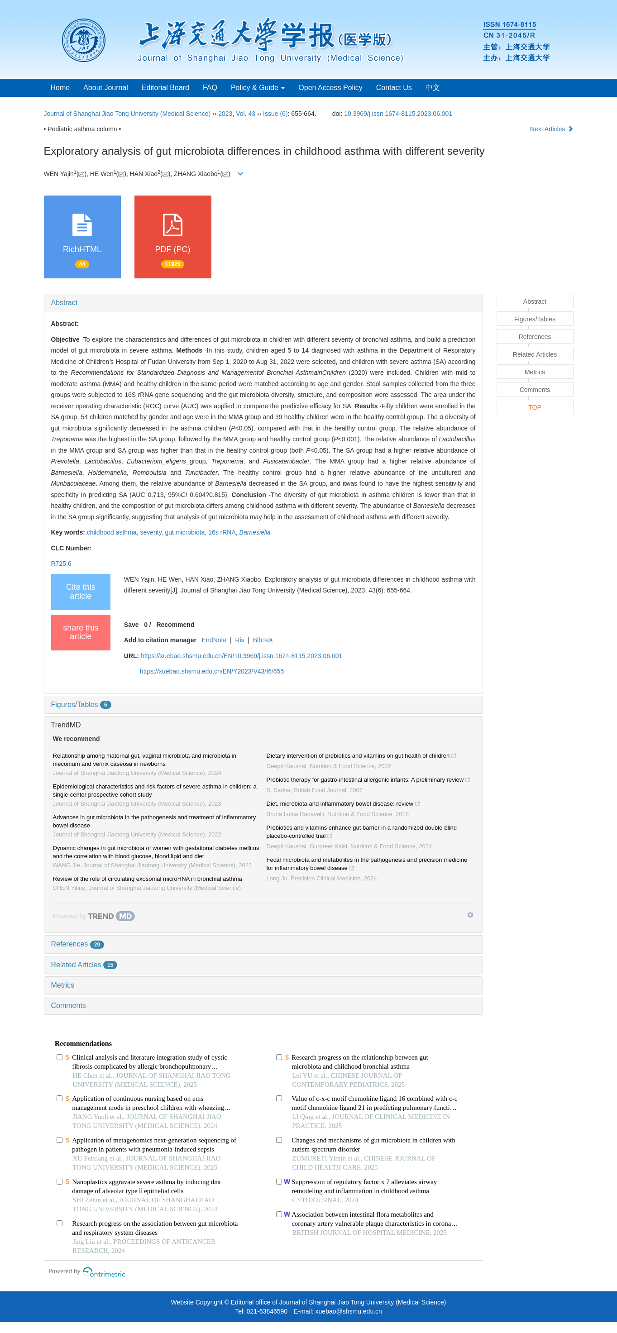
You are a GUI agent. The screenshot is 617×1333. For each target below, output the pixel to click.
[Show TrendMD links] (470, 914)
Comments (68, 1005)
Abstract (64, 302)
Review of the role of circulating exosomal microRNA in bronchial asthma (147, 878)
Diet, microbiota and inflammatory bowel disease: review (344, 804)
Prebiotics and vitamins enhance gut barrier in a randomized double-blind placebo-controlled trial (362, 832)
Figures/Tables (81, 704)
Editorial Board (165, 87)
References (78, 944)
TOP (534, 407)
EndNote (214, 640)
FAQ (210, 87)
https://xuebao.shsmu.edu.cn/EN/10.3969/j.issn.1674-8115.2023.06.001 (241, 655)
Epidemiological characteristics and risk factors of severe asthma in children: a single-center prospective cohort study (155, 790)
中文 (433, 87)
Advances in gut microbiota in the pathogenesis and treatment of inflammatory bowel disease (154, 821)
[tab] (263, 302)
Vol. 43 (245, 113)
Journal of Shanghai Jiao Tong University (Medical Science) (127, 113)
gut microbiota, (186, 532)
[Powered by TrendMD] (94, 916)
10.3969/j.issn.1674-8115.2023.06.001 (398, 113)
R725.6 (61, 563)
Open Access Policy (330, 87)
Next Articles (552, 129)
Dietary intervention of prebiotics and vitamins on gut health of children (362, 756)
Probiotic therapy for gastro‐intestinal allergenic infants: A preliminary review (369, 780)
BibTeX (263, 640)
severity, (152, 532)
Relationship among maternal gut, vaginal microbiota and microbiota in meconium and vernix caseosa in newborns (144, 759)
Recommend (175, 624)
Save (131, 624)
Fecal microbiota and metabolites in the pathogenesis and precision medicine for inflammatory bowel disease (367, 865)
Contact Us (394, 87)
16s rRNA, (223, 532)
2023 (225, 113)
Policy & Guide (258, 87)
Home (60, 87)
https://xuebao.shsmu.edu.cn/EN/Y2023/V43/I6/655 (212, 671)
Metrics (63, 985)
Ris (239, 640)
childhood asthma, (113, 532)
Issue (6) (275, 113)
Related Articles (84, 965)
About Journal (105, 87)
